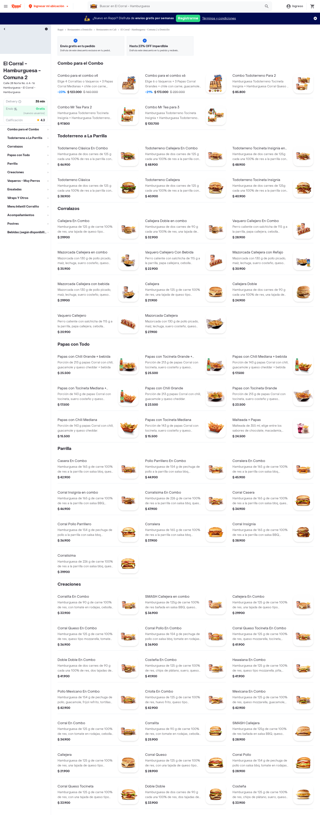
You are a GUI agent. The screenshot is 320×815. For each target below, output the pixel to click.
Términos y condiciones (219, 18)
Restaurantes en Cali (106, 29)
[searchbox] (179, 6)
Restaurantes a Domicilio (80, 29)
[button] (49, 6)
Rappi (60, 29)
